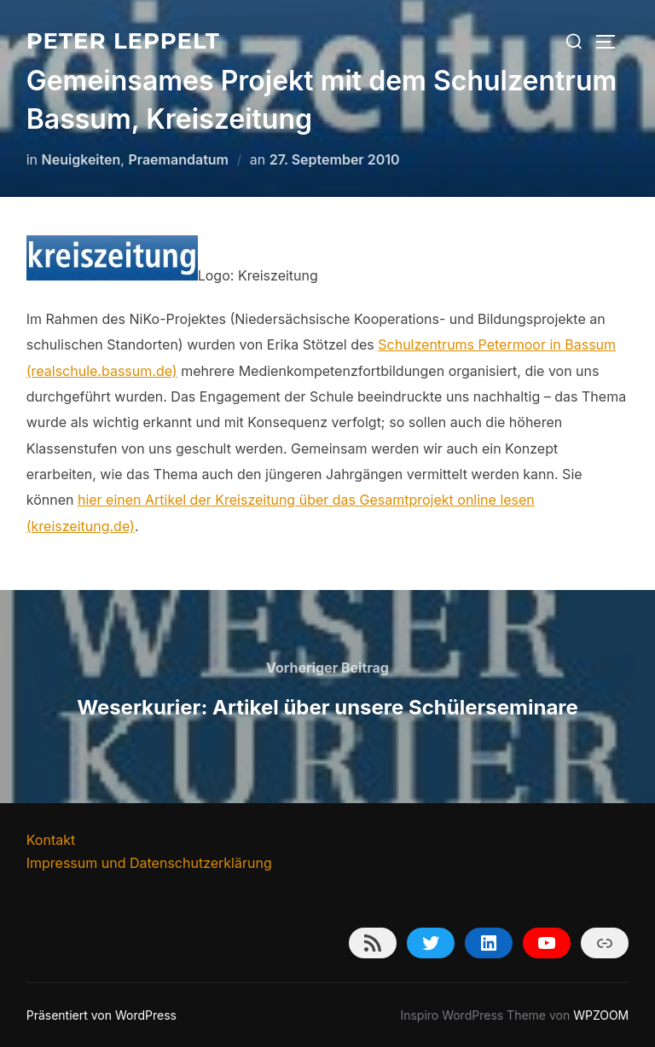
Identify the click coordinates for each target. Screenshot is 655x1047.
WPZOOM (601, 1015)
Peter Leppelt (123, 41)
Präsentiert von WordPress (101, 1015)
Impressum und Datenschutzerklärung (149, 862)
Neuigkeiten (81, 159)
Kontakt (50, 839)
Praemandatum (178, 159)
